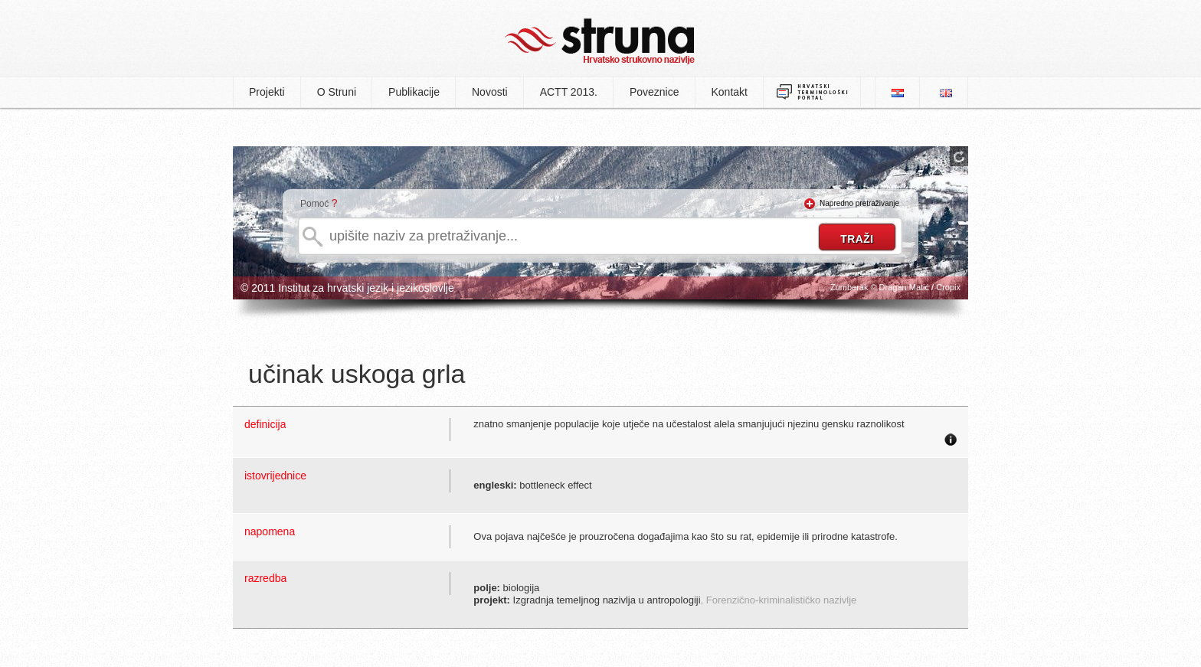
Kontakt (730, 92)
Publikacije (414, 92)
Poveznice (654, 92)
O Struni (336, 92)
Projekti (267, 92)
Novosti (490, 92)
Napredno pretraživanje (859, 203)
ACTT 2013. (568, 92)
